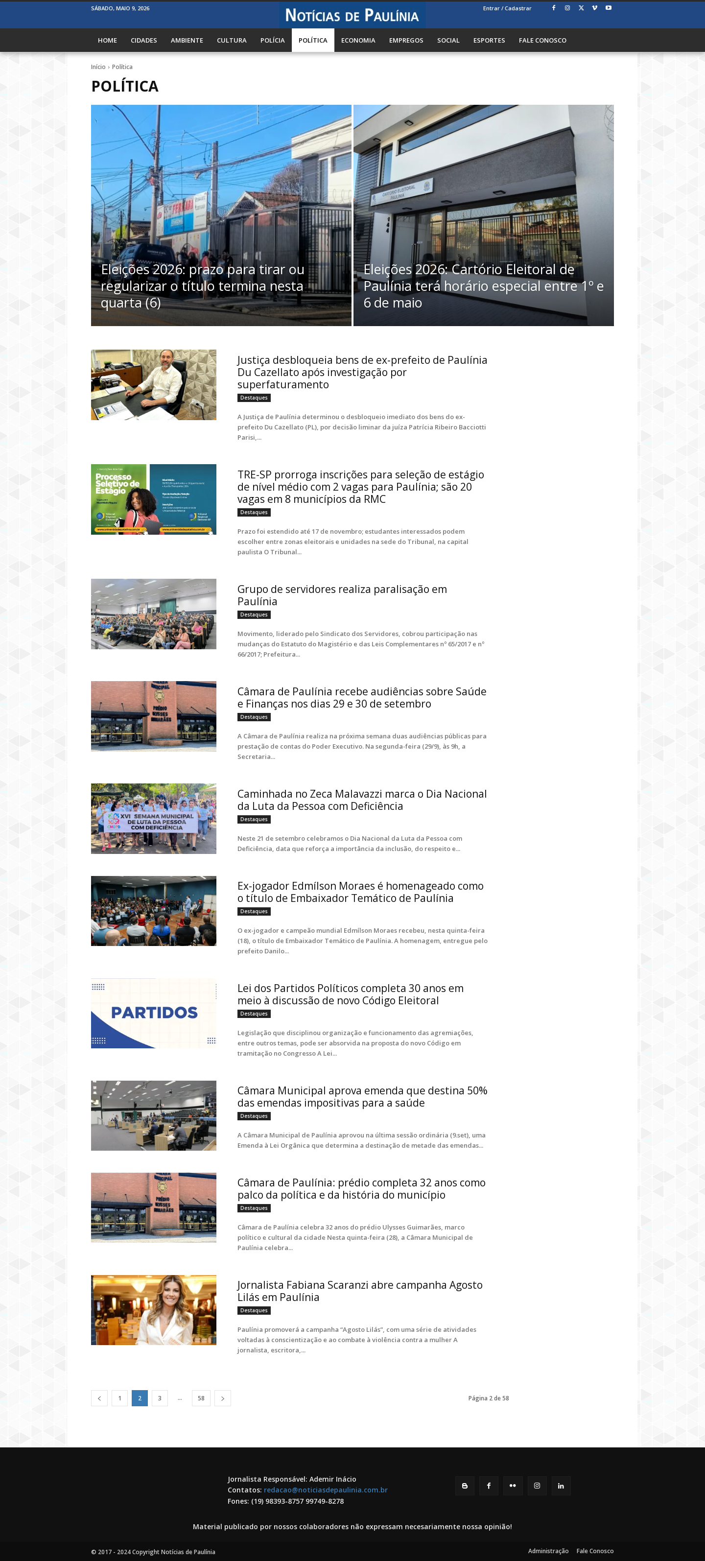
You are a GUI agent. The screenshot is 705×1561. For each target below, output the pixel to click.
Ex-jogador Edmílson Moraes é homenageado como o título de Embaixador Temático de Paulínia (360, 892)
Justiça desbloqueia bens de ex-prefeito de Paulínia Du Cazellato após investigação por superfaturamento (362, 372)
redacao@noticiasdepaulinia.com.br (326, 1489)
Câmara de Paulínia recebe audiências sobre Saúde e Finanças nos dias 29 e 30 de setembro (362, 697)
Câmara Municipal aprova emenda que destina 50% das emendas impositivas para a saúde (362, 1097)
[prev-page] (99, 1398)
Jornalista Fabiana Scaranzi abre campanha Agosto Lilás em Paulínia (360, 1291)
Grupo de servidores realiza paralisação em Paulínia (342, 595)
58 (201, 1398)
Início (98, 67)
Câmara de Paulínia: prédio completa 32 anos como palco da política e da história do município (361, 1189)
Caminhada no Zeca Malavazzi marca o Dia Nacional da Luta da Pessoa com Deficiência (362, 800)
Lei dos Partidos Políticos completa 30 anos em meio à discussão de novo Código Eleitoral (350, 994)
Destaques (254, 397)
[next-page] (222, 1398)
